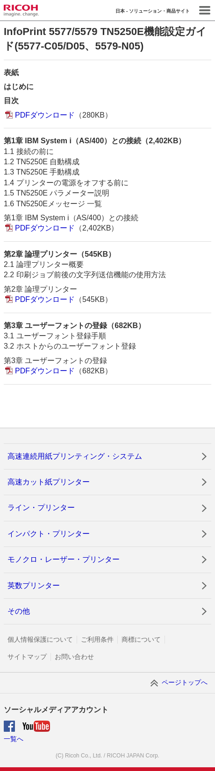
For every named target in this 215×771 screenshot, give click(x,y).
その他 (18, 611)
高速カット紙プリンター (48, 482)
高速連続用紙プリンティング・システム (74, 456)
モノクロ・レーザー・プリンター (63, 559)
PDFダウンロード (45, 115)
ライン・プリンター (41, 508)
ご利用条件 (97, 639)
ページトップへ (185, 682)
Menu (204, 10)
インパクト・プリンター (48, 534)
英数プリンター (33, 585)
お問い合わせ (74, 656)
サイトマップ (27, 656)
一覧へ (13, 739)
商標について (141, 639)
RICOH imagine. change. (21, 11)
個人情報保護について (40, 639)
